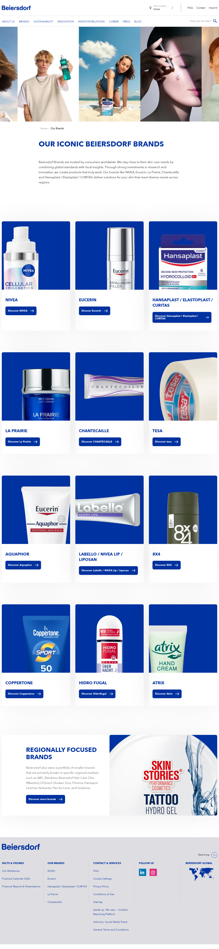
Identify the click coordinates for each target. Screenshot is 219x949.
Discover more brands (46, 804)
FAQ (190, 8)
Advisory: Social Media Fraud (110, 926)
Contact (200, 8)
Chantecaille (55, 907)
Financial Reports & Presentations (21, 891)
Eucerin (52, 883)
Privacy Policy (101, 891)
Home (43, 133)
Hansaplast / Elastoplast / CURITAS (67, 891)
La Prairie (53, 899)
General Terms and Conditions (111, 934)
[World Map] (201, 879)
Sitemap (98, 907)
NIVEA (51, 875)
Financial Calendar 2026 (16, 883)
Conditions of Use (103, 899)
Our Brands (57, 133)
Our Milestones (11, 875)
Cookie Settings (102, 883)
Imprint (213, 8)
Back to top (204, 860)
